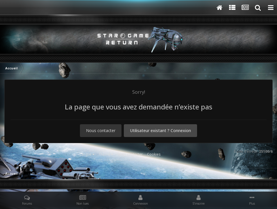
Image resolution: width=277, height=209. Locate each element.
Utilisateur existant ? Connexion (160, 130)
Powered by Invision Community (120, 159)
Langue (87, 154)
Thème (106, 154)
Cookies (153, 154)
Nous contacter (100, 130)
